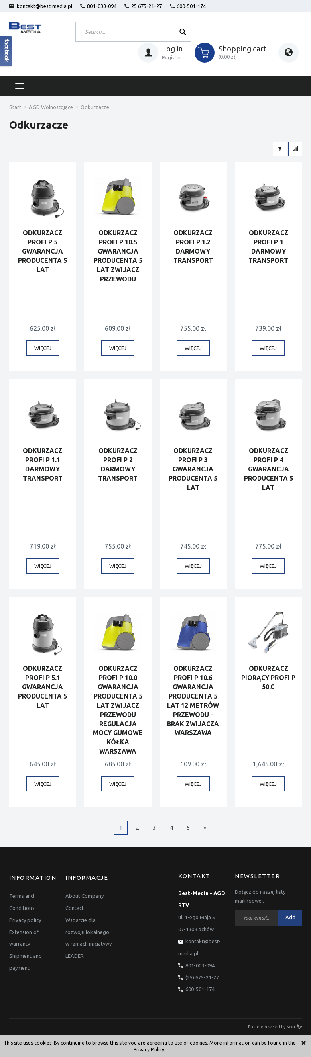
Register (171, 57)
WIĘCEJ (42, 348)
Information (33, 876)
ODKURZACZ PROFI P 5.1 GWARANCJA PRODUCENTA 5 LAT (42, 687)
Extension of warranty (24, 935)
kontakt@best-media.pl (40, 6)
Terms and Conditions (22, 899)
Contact (74, 905)
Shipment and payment (25, 960)
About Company (84, 893)
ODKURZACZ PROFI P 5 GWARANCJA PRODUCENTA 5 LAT (42, 251)
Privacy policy (25, 917)
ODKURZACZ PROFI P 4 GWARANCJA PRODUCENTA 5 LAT (268, 469)
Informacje (86, 876)
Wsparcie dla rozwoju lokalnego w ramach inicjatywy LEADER (88, 936)
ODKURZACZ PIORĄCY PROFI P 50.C (268, 678)
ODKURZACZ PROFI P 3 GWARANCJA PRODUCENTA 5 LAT (193, 469)
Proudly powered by (275, 1026)
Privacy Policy (149, 1049)
